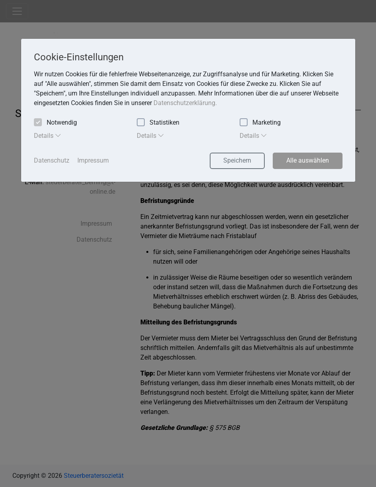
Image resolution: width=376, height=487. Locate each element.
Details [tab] (47, 135)
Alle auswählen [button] (307, 160)
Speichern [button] (237, 160)
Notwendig (55, 122)
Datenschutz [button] (51, 160)
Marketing (260, 122)
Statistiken (158, 122)
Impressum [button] (93, 160)
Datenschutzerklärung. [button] (185, 103)
